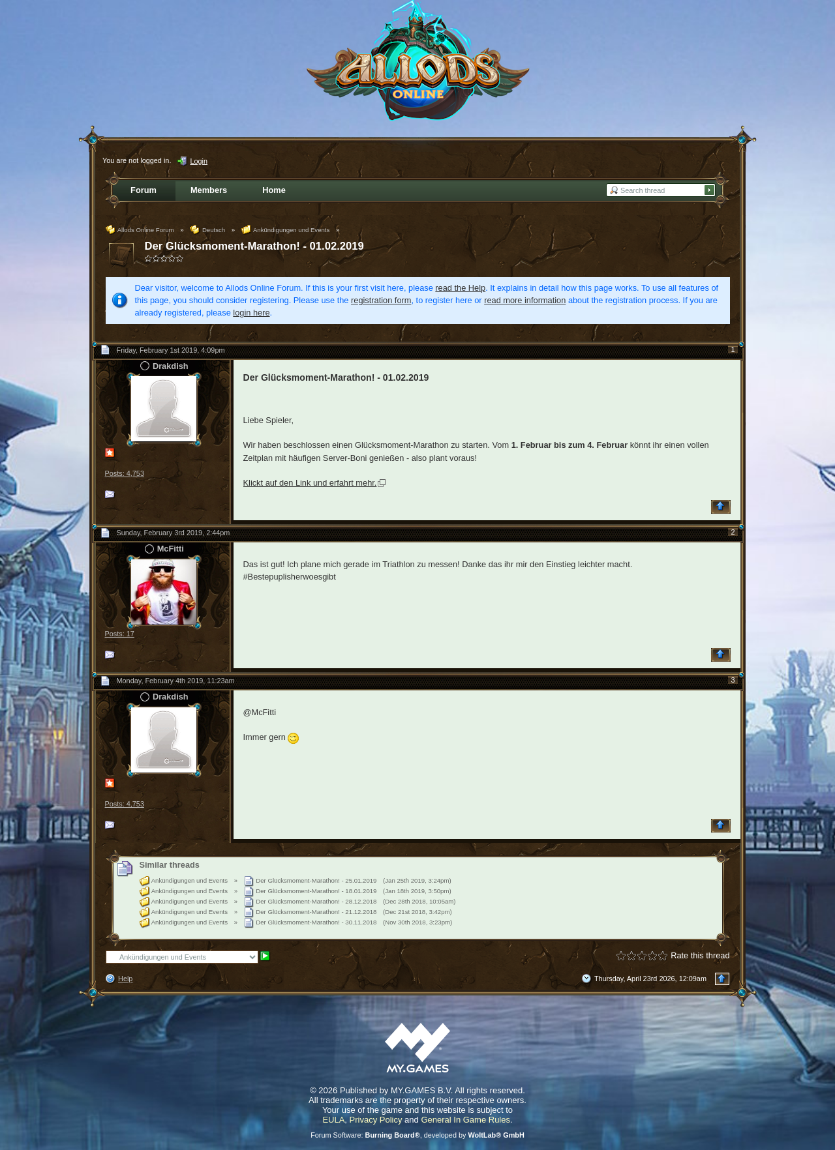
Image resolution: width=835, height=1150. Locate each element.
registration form (381, 300)
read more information (525, 300)
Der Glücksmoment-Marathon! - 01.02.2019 (254, 246)
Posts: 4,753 (124, 473)
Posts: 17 (119, 634)
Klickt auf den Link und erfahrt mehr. (310, 483)
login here (251, 312)
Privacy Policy (376, 1120)
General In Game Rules (465, 1120)
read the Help (460, 288)
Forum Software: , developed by (417, 1135)
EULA (333, 1120)
